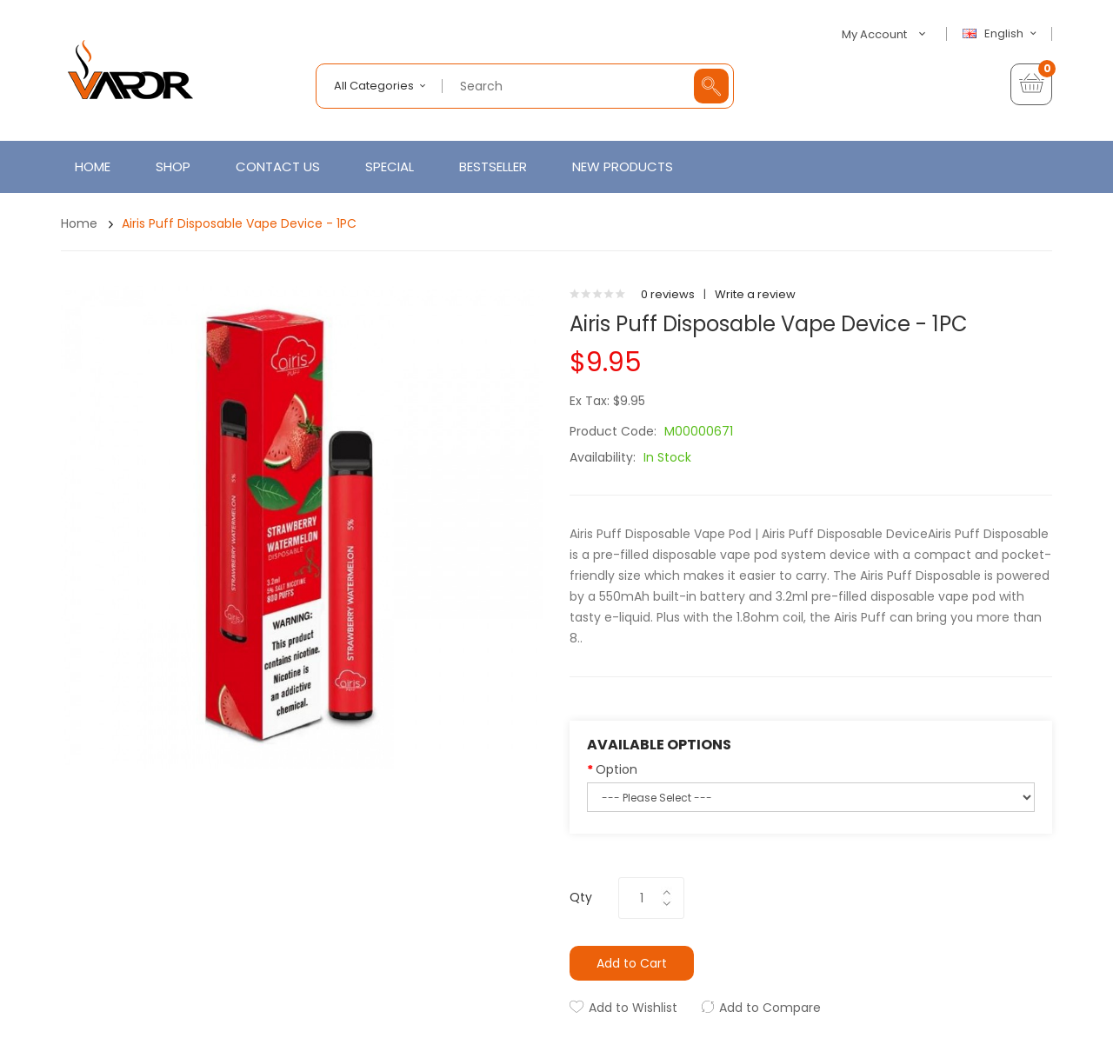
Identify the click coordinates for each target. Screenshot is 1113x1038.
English (1002, 34)
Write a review (755, 294)
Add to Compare (770, 1007)
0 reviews (668, 294)
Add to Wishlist (633, 1007)
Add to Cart (631, 963)
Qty (581, 897)
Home (79, 223)
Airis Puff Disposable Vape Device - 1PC (239, 223)
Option (616, 769)
